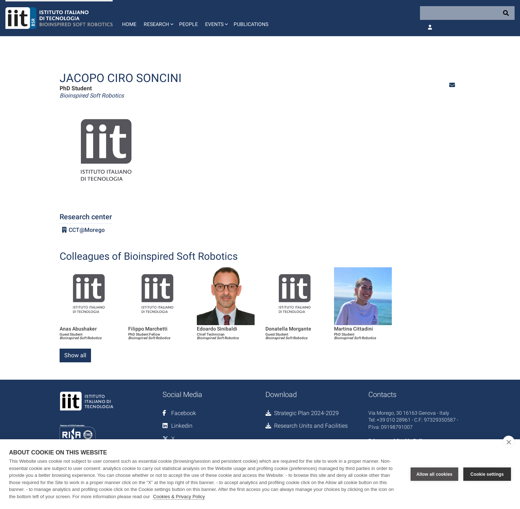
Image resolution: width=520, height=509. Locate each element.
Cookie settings (487, 474)
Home (129, 24)
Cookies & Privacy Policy (179, 496)
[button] (158, 18)
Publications (251, 24)
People (188, 24)
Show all (75, 355)
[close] (509, 442)
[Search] (467, 13)
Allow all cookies (434, 474)
